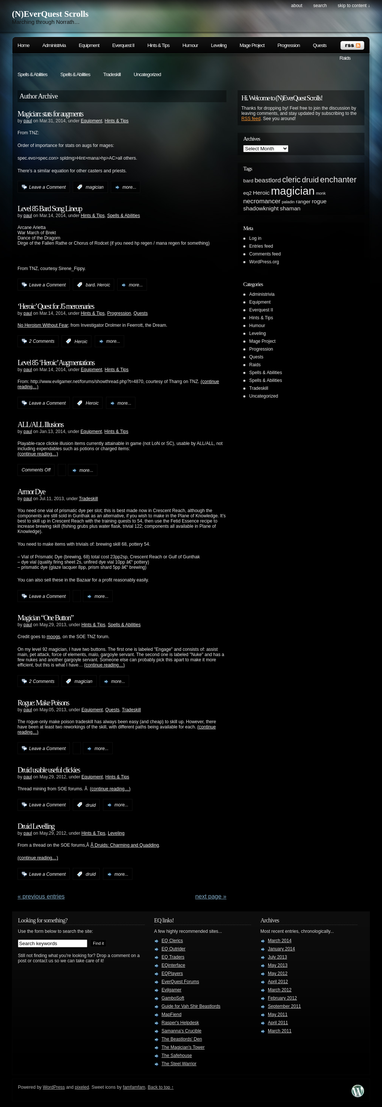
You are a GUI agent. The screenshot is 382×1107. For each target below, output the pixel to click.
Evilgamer (171, 989)
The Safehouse (177, 1055)
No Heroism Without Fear (43, 325)
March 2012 (279, 989)
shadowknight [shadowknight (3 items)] (261, 208)
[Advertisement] (332, 326)
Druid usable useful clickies (49, 770)
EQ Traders (173, 957)
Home (23, 45)
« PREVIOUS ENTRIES (41, 896)
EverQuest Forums (180, 981)
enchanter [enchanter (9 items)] (338, 179)
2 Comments (41, 341)
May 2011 (278, 1014)
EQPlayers (172, 973)
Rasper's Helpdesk (180, 1022)
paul (28, 120)
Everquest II (123, 45)
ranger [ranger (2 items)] (303, 201)
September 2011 (284, 1006)
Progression (289, 45)
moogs (53, 636)
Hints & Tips (158, 45)
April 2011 (278, 1022)
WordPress (54, 1087)
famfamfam (134, 1087)
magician (95, 187)
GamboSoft (173, 998)
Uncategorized (147, 74)
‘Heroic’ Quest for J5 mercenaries (56, 306)
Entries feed (261, 246)
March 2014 (279, 940)
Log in (255, 238)
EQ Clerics (172, 940)
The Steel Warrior (179, 1063)
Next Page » (210, 896)
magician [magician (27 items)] (292, 191)
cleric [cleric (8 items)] (291, 179)
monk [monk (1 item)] (321, 193)
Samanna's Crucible (181, 1031)
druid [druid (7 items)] (310, 180)
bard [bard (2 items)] (248, 181)
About (296, 5)
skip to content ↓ (354, 5)
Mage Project (251, 45)
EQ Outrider (173, 948)
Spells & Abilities (32, 74)
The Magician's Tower (183, 1047)
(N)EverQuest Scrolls (50, 14)
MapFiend (171, 1014)
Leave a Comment (47, 187)
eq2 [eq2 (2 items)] (247, 193)
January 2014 (281, 948)
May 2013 (278, 965)
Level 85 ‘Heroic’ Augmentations (56, 362)
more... (129, 187)
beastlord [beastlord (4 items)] (268, 180)
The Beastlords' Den (182, 1039)
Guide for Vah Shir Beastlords (191, 1006)
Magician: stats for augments (50, 114)
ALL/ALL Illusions (40, 424)
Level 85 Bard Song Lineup (50, 208)
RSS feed (250, 118)
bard (90, 285)
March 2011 (279, 1031)
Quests (319, 45)
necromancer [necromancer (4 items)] (262, 201)
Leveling (218, 45)
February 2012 (282, 998)
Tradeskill (112, 74)
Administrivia (54, 45)
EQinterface (173, 965)
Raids (344, 58)
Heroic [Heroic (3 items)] (261, 192)
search (320, 5)
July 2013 (277, 957)
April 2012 (278, 981)
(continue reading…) (38, 454)
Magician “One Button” (45, 618)
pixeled (82, 1087)
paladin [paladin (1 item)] (288, 202)
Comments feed (265, 254)
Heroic (103, 285)
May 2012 (278, 973)
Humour (190, 45)
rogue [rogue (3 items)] (319, 201)
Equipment (89, 45)
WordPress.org (264, 261)
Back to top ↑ (160, 1087)
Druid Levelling (36, 826)
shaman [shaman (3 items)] (290, 208)
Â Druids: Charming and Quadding (124, 845)
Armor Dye (31, 491)
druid (91, 804)
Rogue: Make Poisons (43, 703)
